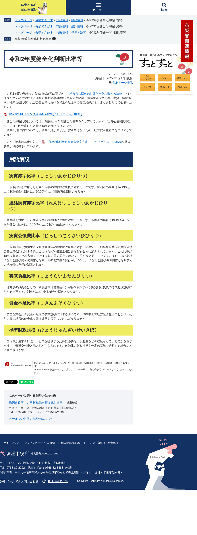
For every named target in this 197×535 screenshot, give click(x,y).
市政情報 (62, 20)
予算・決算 (78, 32)
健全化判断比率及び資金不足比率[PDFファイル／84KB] (45, 114)
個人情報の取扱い (71, 442)
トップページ (23, 20)
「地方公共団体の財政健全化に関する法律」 (96, 93)
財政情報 (77, 20)
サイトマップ (11, 442)
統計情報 (77, 26)
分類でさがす (44, 20)
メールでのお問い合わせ (22, 481)
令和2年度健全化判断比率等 (33, 38)
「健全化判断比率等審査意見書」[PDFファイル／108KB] (84, 141)
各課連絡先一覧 (58, 481)
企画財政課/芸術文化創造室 (44, 402)
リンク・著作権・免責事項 (102, 442)
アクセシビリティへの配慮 (40, 442)
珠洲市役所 (16, 402)
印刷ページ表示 (122, 82)
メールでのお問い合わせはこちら (31, 418)
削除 (54, 38)
